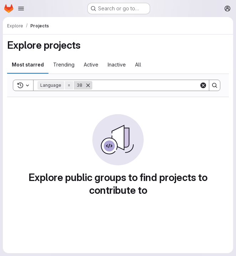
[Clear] (203, 85)
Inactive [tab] (117, 65)
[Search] (146, 85)
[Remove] (88, 85)
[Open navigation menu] (21, 8)
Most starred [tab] (28, 65)
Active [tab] (91, 65)
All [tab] (138, 65)
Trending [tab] (64, 65)
